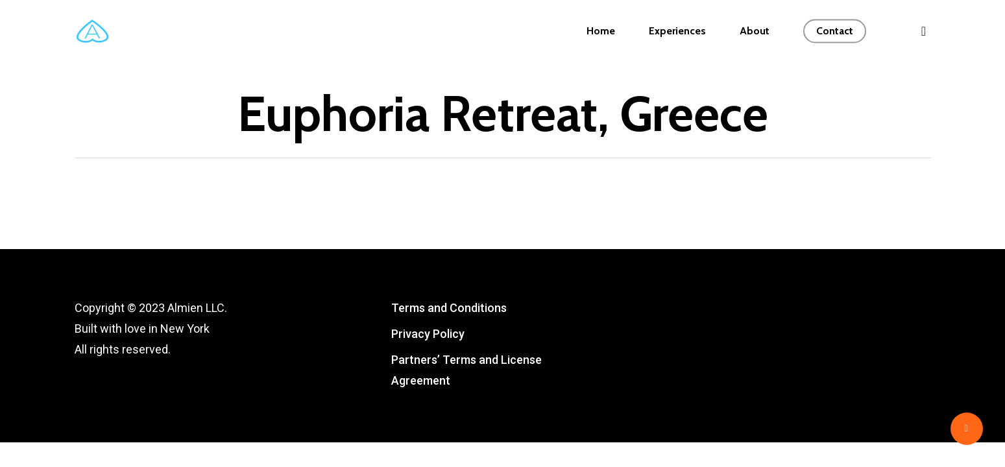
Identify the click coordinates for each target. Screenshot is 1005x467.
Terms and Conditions (449, 308)
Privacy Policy (428, 334)
